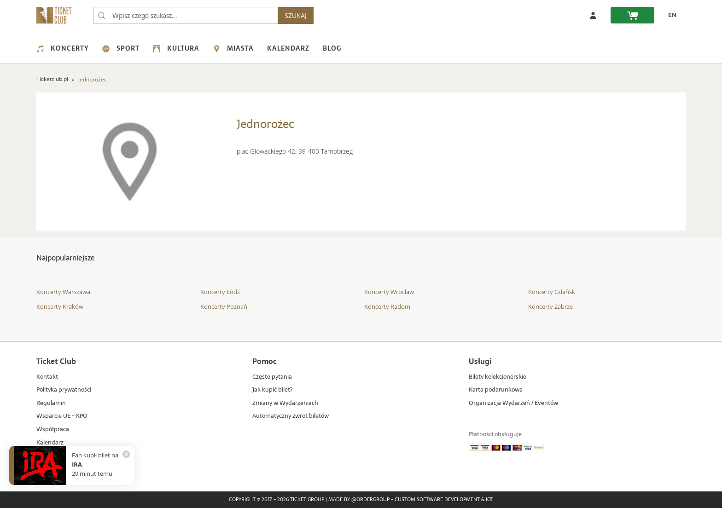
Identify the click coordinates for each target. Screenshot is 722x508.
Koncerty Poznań (223, 306)
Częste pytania (272, 377)
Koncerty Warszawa (63, 292)
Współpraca (52, 429)
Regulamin (51, 403)
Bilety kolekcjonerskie (497, 377)
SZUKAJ (296, 15)
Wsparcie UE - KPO (61, 416)
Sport (121, 48)
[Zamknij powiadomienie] (126, 454)
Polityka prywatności (63, 390)
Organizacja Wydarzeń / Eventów (513, 403)
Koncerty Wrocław (389, 292)
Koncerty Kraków (59, 306)
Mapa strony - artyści (64, 455)
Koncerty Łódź (220, 292)
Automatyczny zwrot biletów (290, 416)
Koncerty (62, 48)
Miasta (233, 48)
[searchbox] (185, 15)
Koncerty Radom (387, 306)
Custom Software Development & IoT (444, 499)
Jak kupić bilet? (272, 390)
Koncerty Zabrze (550, 306)
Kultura (176, 48)
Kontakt (47, 377)
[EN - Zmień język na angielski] (670, 15)
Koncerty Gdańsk (551, 292)
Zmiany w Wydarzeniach (285, 403)
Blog (332, 48)
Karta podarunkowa (496, 390)
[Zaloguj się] (593, 15)
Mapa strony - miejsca (66, 469)
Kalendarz (288, 48)
